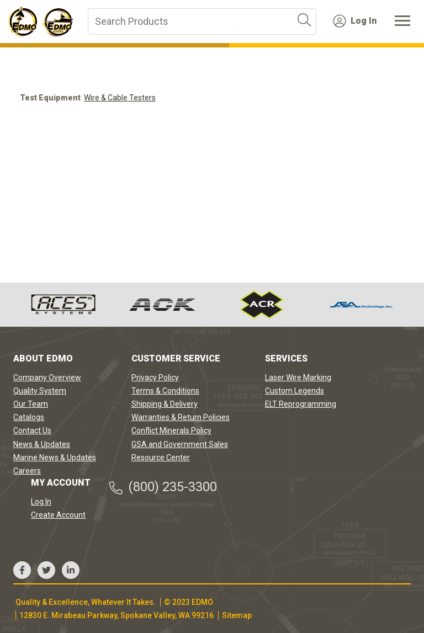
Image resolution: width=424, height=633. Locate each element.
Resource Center (160, 457)
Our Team (30, 404)
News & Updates (41, 444)
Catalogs (28, 417)
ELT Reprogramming (300, 404)
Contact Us (32, 430)
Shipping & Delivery (164, 404)
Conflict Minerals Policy (171, 430)
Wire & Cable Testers (120, 97)
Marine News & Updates (54, 457)
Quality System (39, 390)
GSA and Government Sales (179, 444)
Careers (27, 470)
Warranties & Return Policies (180, 417)
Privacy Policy (155, 377)
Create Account (58, 514)
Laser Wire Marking (298, 377)
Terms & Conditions (165, 390)
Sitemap (237, 615)
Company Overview (47, 377)
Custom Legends (294, 390)
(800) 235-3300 (162, 487)
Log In (355, 21)
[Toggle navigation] (402, 21)
